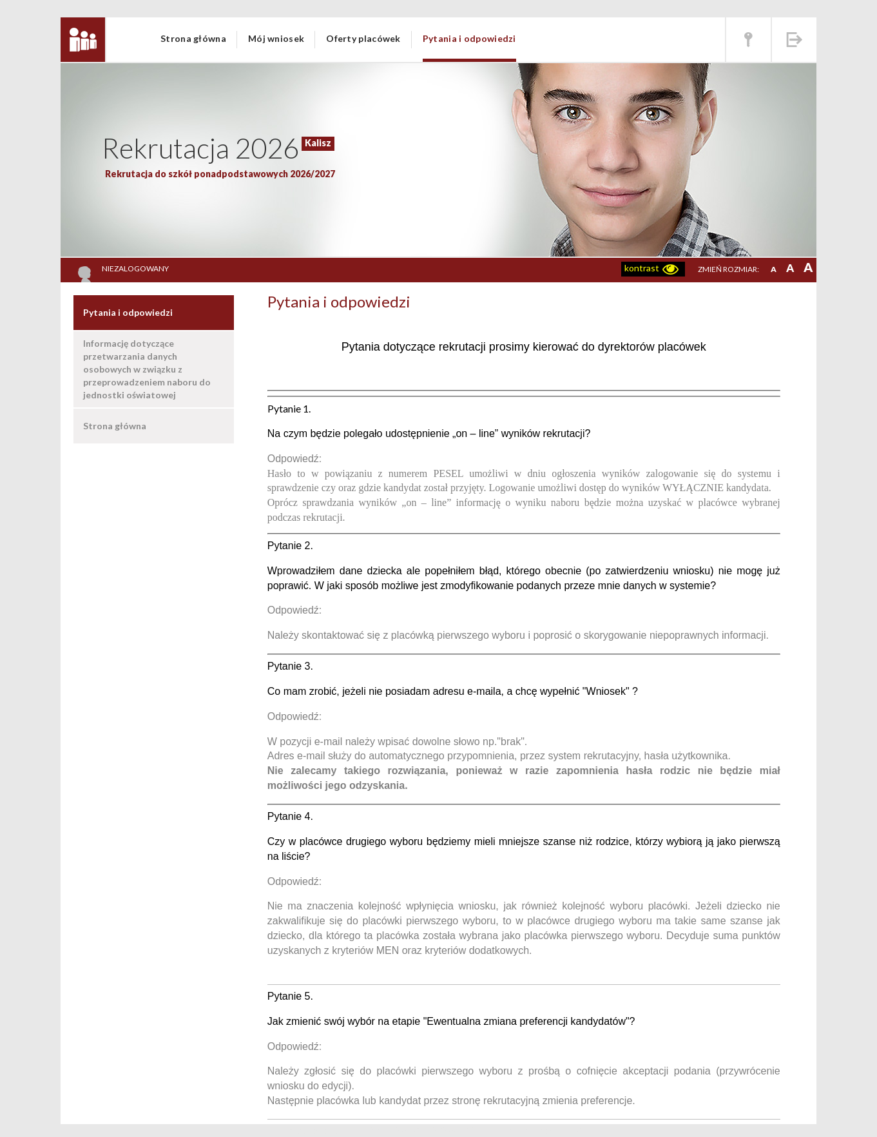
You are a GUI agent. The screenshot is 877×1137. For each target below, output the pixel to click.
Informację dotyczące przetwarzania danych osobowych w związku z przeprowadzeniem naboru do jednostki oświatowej (147, 369)
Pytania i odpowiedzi (469, 38)
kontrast (641, 267)
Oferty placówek (363, 38)
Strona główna (193, 38)
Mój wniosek (276, 38)
